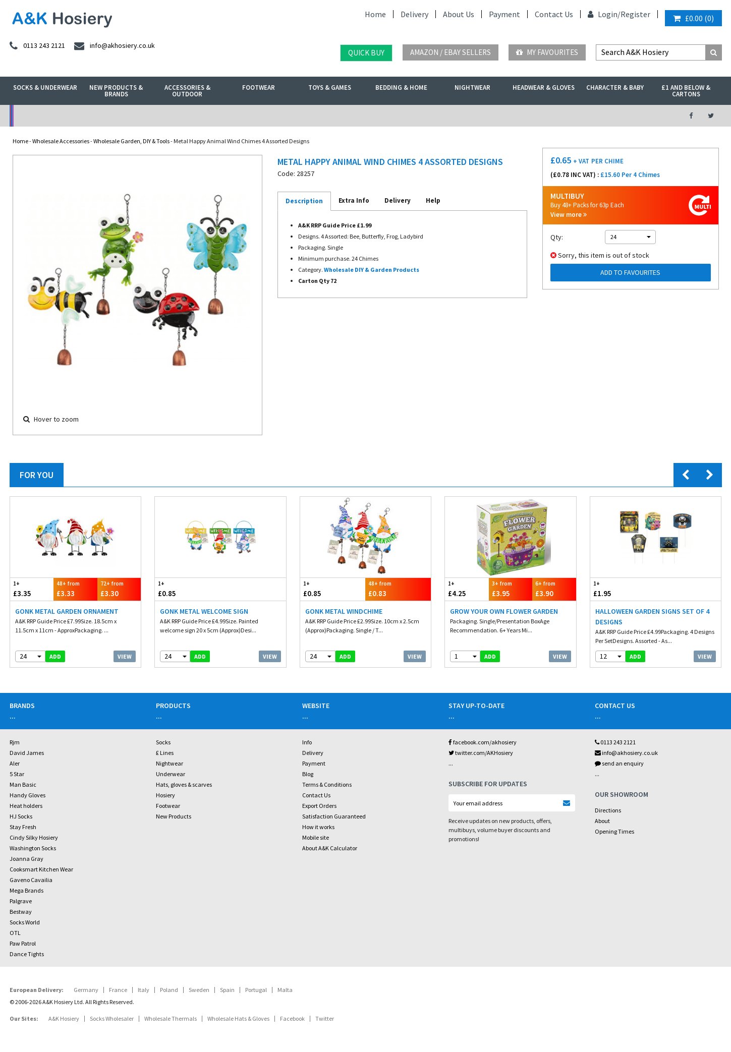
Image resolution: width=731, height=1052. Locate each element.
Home (375, 14)
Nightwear (472, 87)
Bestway (21, 911)
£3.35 (32, 588)
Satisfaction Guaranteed (334, 816)
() (693, 18)
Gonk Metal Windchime (343, 611)
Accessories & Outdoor (187, 90)
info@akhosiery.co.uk (626, 752)
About (602, 821)
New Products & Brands (116, 90)
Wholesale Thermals (170, 1018)
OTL (15, 933)
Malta (285, 989)
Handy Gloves (27, 795)
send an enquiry (619, 763)
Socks (163, 742)
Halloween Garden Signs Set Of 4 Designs (652, 616)
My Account (255, 115)
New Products (173, 816)
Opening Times (614, 831)
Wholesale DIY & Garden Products (371, 269)
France (118, 989)
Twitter (324, 1018)
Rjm (15, 742)
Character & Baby (615, 87)
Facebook (292, 1018)
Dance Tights (27, 954)
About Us (458, 14)
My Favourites (547, 52)
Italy (143, 989)
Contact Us (554, 14)
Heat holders (26, 805)
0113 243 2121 (615, 742)
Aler (15, 763)
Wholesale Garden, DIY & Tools (131, 141)
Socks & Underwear (45, 87)
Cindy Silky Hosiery (34, 837)
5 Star (17, 774)
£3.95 (511, 588)
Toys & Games (329, 87)
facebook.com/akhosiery (482, 742)
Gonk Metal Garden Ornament (67, 611)
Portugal (256, 989)
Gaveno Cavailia (31, 880)
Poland (169, 989)
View (125, 656)
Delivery (414, 14)
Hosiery (165, 795)
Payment (504, 14)
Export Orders (319, 805)
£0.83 (398, 588)
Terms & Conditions (327, 784)
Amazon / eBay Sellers (450, 52)
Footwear (258, 87)
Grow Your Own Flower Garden (504, 611)
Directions (608, 810)
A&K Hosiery (63, 1018)
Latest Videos (582, 115)
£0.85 (187, 588)
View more (568, 214)
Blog (307, 774)
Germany (86, 989)
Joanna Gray (26, 858)
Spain (227, 989)
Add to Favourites (630, 272)
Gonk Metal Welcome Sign (204, 611)
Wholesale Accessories (60, 141)
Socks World (25, 922)
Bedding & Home (401, 87)
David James (27, 752)
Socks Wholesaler (112, 1018)
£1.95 (623, 588)
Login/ (604, 14)
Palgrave (21, 901)
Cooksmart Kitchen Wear (41, 869)
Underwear (170, 774)
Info (307, 742)
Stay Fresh (23, 827)
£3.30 (119, 588)
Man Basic (23, 784)
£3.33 (75, 588)
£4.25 (467, 588)
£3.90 (554, 588)
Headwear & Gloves (544, 87)
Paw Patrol (23, 943)
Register (635, 14)
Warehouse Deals (418, 115)
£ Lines (165, 752)
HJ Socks (21, 816)
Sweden (199, 989)
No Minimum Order (91, 115)
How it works (318, 827)
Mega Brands (26, 890)
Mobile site (315, 837)
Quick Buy (366, 52)
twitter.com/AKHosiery (480, 752)
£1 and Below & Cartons (685, 90)
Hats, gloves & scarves (184, 784)
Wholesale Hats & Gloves (238, 1018)
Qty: (556, 237)
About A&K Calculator (329, 848)
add (55, 656)
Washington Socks (33, 848)
